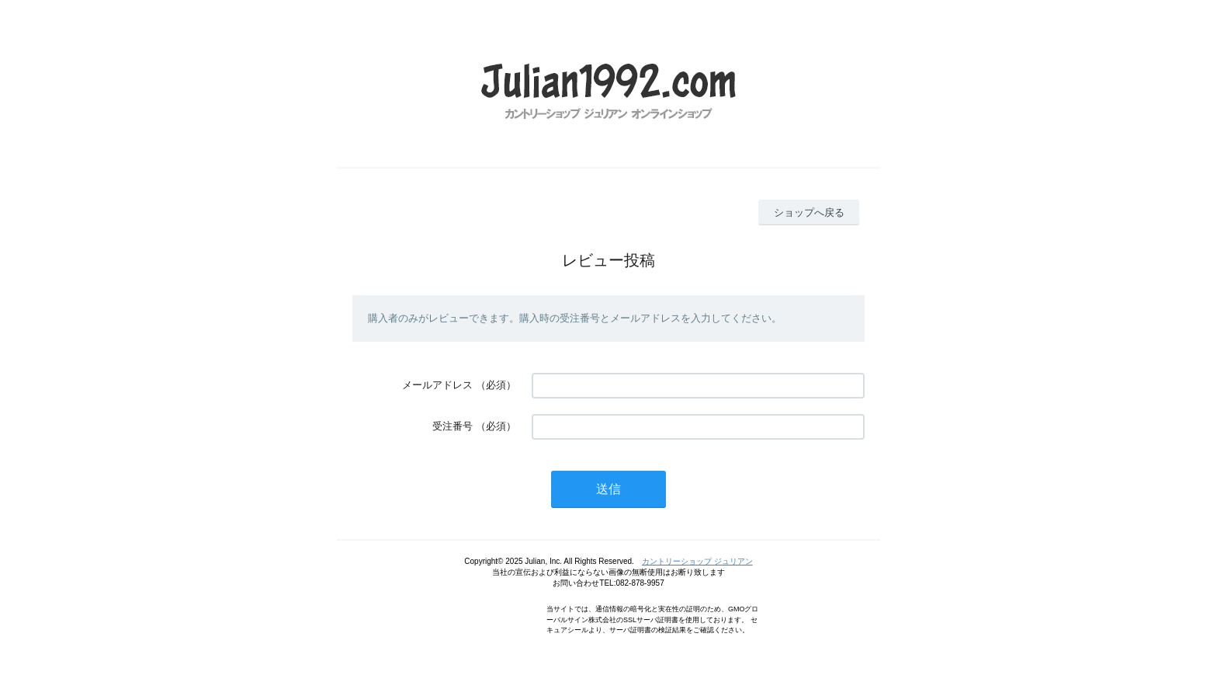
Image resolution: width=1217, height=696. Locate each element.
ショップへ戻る (809, 212)
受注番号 (452, 426)
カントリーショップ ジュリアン (697, 561)
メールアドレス (437, 385)
